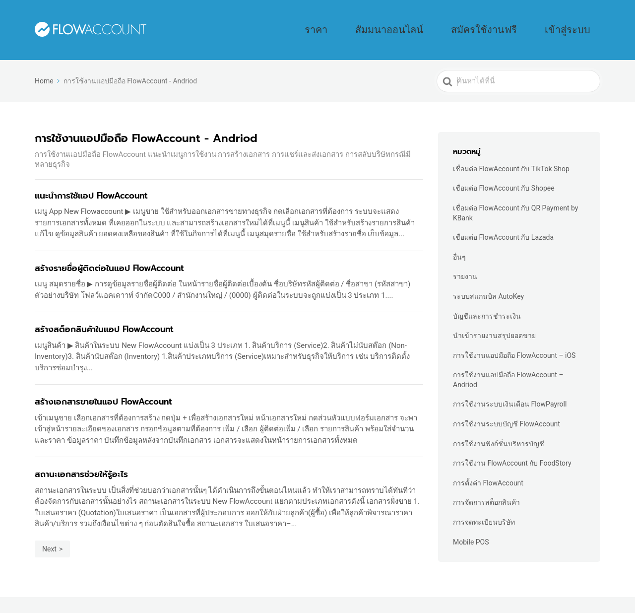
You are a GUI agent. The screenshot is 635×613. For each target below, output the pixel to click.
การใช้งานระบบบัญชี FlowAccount (506, 410)
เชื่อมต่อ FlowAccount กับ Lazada (503, 223)
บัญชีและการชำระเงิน (487, 302)
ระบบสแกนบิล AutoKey (488, 282)
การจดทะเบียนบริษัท (484, 508)
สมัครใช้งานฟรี (522, 22)
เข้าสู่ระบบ (579, 22)
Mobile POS (471, 528)
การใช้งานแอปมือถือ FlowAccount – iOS (514, 341)
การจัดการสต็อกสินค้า (486, 488)
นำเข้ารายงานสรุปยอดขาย (494, 322)
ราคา (407, 22)
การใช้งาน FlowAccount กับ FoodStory (512, 449)
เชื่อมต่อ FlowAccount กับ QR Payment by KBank (515, 199)
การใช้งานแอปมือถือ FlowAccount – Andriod (508, 366)
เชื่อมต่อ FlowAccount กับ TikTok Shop (511, 155)
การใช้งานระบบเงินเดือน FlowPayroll (510, 390)
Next (49, 535)
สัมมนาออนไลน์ (457, 22)
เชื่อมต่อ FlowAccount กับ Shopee (504, 174)
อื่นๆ (459, 243)
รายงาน (465, 263)
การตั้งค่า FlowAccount (488, 469)
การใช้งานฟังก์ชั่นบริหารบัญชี (498, 430)
